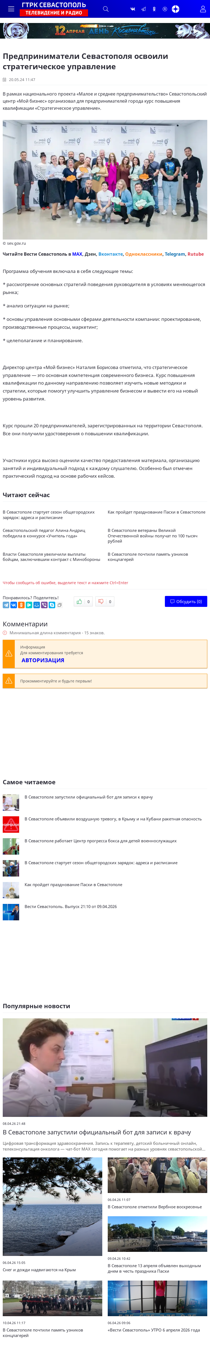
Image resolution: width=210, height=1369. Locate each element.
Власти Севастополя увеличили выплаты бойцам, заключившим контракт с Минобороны (51, 557)
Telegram (175, 254)
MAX (77, 254)
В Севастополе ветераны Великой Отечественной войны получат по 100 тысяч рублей (152, 536)
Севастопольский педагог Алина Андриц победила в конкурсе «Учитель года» (44, 533)
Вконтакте (110, 254)
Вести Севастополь (45, 254)
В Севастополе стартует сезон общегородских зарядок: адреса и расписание (49, 514)
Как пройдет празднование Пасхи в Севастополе (156, 512)
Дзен (90, 254)
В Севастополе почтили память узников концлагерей (148, 557)
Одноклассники (143, 254)
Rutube (196, 254)
